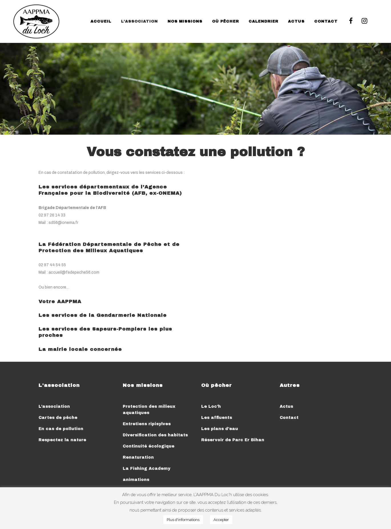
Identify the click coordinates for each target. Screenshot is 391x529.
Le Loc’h (211, 406)
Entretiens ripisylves (147, 424)
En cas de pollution (61, 429)
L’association (54, 406)
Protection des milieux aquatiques (149, 409)
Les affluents (216, 417)
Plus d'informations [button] (183, 520)
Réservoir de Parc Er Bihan (232, 440)
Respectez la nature (62, 440)
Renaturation (138, 457)
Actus (286, 406)
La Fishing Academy (146, 468)
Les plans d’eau (219, 429)
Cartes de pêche (58, 417)
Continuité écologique (148, 446)
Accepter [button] (221, 520)
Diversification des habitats (155, 435)
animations (136, 480)
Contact (289, 417)
